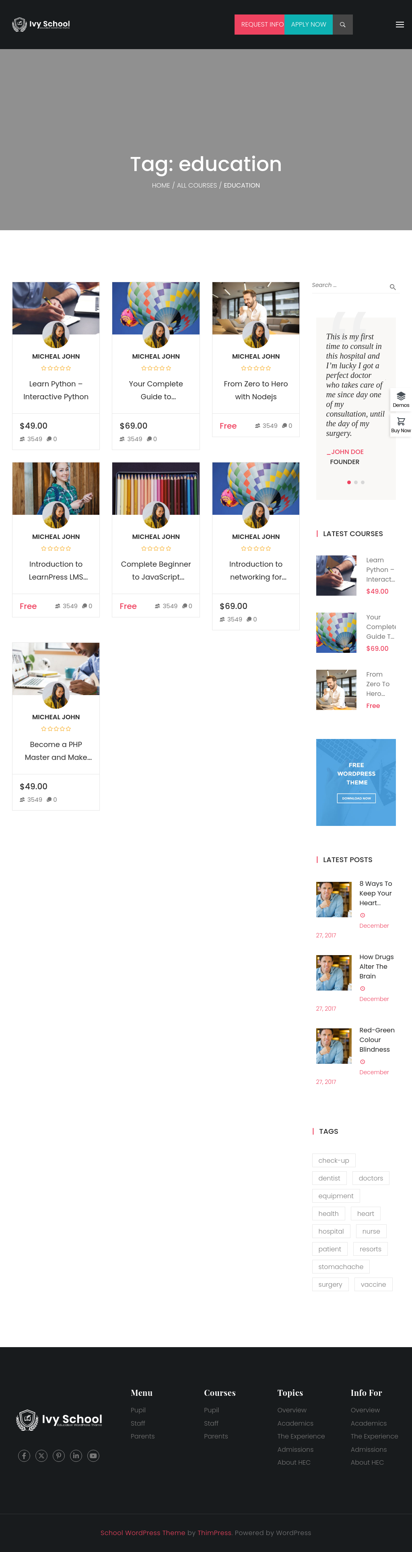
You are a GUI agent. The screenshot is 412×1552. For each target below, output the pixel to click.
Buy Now (401, 430)
